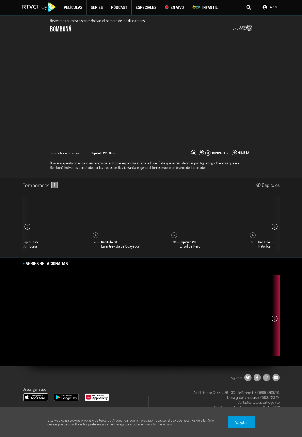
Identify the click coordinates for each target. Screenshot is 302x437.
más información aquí (159, 424)
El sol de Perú (190, 246)
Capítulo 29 (188, 242)
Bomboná (29, 246)
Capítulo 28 (109, 242)
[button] (275, 227)
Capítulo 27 (30, 242)
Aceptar (241, 422)
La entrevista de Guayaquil (120, 246)
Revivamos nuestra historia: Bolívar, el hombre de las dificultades (97, 20)
